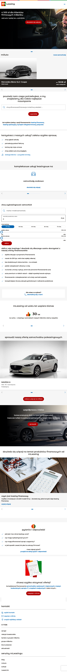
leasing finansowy (37, 122)
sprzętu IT (24, 588)
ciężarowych (50, 586)
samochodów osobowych (35, 586)
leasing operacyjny (9, 124)
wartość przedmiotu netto (10, 216)
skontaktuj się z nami (35, 294)
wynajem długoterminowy (26, 124)
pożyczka (40, 124)
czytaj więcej (6, 504)
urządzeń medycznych (37, 588)
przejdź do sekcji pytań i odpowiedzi (33, 551)
